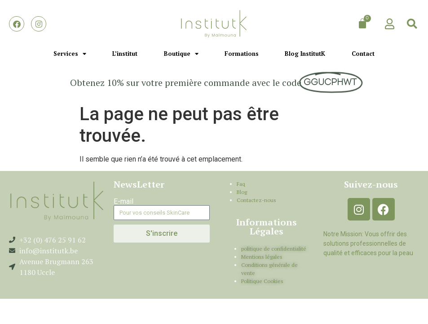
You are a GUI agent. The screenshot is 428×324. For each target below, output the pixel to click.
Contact (363, 54)
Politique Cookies (262, 281)
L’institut (124, 54)
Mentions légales (261, 256)
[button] (412, 24)
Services (69, 53)
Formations (242, 54)
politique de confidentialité (273, 248)
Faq (241, 183)
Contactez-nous (256, 200)
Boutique (181, 53)
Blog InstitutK (305, 54)
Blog (242, 192)
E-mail (123, 201)
